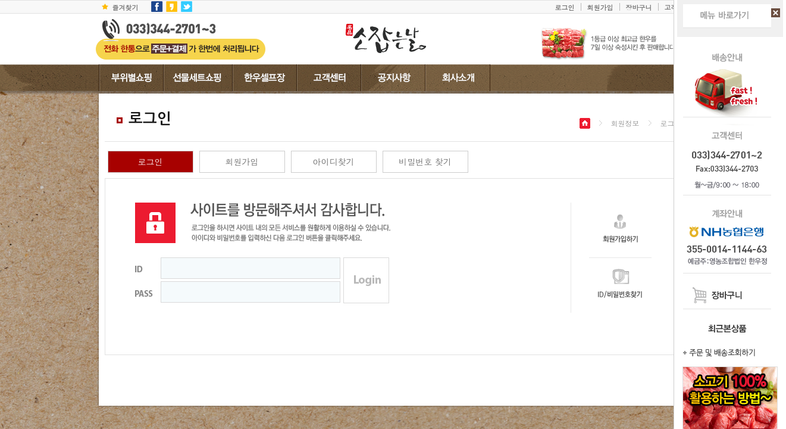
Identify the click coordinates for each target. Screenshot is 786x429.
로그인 (565, 7)
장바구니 (639, 7)
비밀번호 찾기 (425, 161)
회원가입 (600, 7)
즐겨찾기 (125, 7)
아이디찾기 (334, 161)
